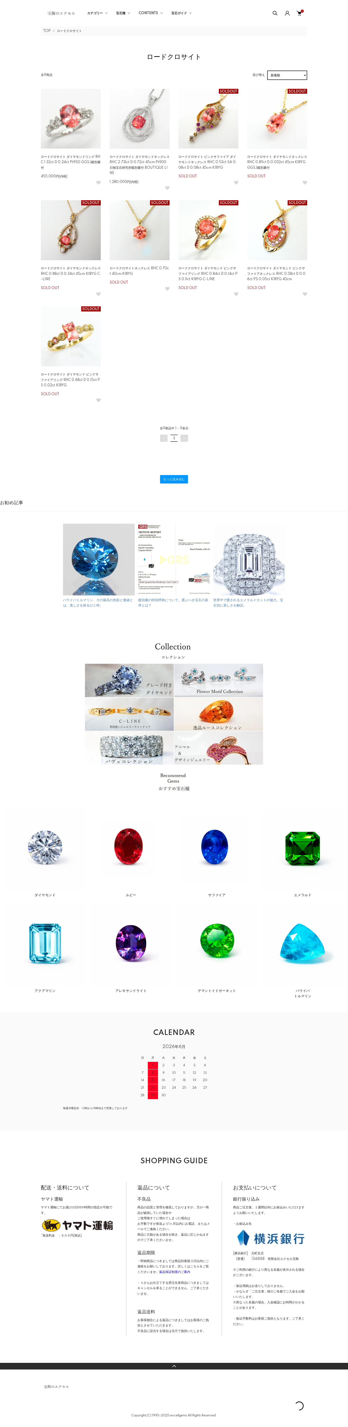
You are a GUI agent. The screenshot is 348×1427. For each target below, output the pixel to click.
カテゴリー (95, 13)
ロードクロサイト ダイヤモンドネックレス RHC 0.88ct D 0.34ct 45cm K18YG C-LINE (71, 274)
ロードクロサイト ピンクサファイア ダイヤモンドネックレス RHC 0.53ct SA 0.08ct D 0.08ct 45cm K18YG (207, 162)
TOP (47, 31)
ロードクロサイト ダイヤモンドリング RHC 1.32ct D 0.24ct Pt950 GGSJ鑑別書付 (71, 162)
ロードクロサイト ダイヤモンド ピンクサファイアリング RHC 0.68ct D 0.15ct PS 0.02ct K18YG (70, 380)
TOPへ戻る (174, 1366)
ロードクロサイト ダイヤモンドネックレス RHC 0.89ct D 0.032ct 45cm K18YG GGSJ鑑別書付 (277, 162)
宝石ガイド (179, 13)
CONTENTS (148, 13)
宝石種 (120, 13)
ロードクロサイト (69, 31)
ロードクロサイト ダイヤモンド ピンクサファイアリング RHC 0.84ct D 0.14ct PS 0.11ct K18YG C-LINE (207, 274)
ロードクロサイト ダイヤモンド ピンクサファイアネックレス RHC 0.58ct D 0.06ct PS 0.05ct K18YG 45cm (276, 274)
